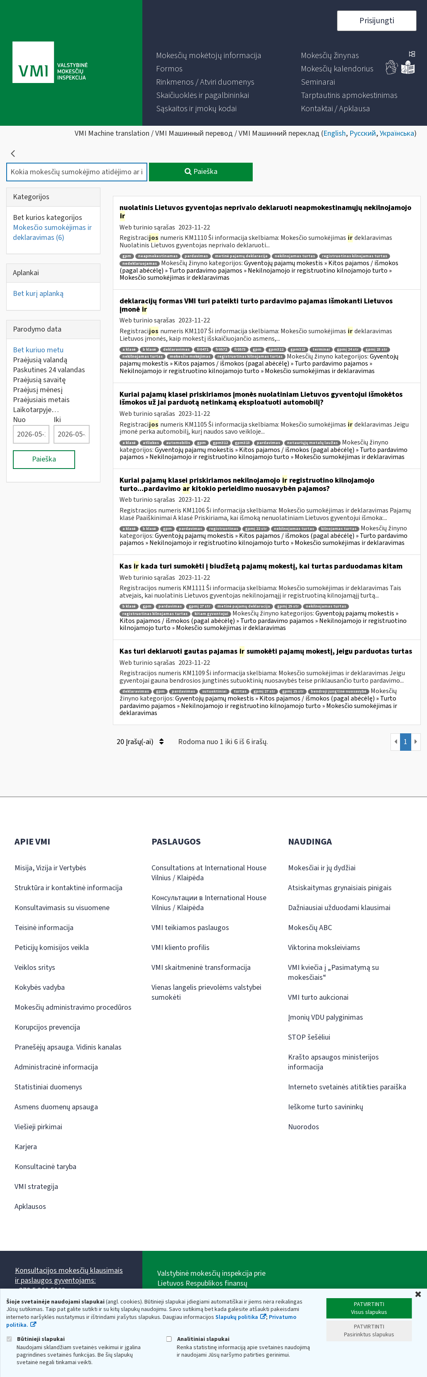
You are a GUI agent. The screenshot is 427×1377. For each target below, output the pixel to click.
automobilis (178, 443)
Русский (362, 133)
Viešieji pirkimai (38, 1127)
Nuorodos (303, 1127)
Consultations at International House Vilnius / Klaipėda (208, 873)
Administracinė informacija (56, 1067)
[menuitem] (208, 55)
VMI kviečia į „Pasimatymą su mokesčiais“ (333, 972)
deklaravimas (176, 349)
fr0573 (240, 349)
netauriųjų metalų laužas (312, 443)
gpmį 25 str (288, 606)
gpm (126, 256)
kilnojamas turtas (338, 529)
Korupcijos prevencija (47, 1027)
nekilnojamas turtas (295, 256)
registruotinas (223, 529)
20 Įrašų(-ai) (140, 742)
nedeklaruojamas (139, 263)
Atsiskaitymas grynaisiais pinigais (340, 888)
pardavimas (196, 256)
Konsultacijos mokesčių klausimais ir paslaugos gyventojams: (69, 1275)
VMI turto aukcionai (318, 997)
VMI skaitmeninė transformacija (201, 967)
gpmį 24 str (348, 349)
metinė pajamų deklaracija (241, 256)
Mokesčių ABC (310, 928)
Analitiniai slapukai (197, 1339)
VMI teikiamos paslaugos (190, 928)
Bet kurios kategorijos (47, 217)
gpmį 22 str (256, 529)
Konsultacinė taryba (45, 1167)
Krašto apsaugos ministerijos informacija (333, 1062)
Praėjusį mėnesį (38, 390)
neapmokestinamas (158, 256)
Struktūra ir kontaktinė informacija (68, 888)
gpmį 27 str (199, 606)
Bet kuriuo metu (38, 350)
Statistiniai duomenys (48, 1087)
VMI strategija (36, 1187)
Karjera (26, 1147)
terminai (321, 349)
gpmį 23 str (376, 349)
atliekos (151, 443)
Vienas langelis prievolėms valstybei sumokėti (206, 992)
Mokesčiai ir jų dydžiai (322, 868)
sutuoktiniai (214, 691)
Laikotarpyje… (36, 410)
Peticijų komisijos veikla (52, 947)
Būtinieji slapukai (35, 1339)
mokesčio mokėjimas (190, 356)
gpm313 (297, 349)
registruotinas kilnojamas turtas (354, 256)
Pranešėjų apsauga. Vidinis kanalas (68, 1047)
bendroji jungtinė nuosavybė (338, 691)
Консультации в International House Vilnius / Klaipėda (208, 903)
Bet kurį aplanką (38, 293)
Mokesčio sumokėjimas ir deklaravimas (52, 232)
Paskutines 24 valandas (49, 370)
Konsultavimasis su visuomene (62, 908)
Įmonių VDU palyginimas (325, 1017)
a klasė (129, 349)
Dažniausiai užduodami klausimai (339, 908)
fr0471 (202, 349)
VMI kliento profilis (180, 947)
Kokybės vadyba (40, 987)
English (334, 133)
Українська (397, 133)
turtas (240, 691)
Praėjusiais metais (41, 400)
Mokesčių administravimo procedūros (73, 1007)
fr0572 (221, 349)
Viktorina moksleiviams (324, 947)
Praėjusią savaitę (39, 380)
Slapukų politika (236, 1317)
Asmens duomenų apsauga (56, 1107)
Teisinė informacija (44, 928)
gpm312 (275, 349)
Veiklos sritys (35, 967)
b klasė (149, 349)
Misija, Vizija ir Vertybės (50, 868)
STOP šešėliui (309, 1037)
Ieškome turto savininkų (325, 1107)
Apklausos (30, 1206)
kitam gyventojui (211, 614)
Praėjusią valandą (40, 360)
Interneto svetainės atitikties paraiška (347, 1087)
